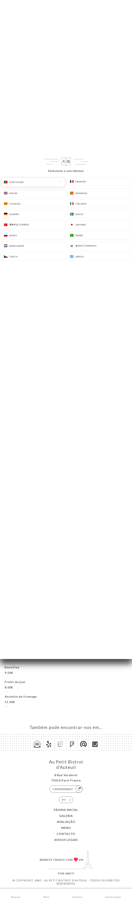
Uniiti (69, 873)
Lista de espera (113, 893)
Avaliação (66, 821)
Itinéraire (77, 893)
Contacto (66, 833)
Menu (66, 827)
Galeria (66, 815)
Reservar (16, 893)
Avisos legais (66, 839)
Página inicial (66, 809)
